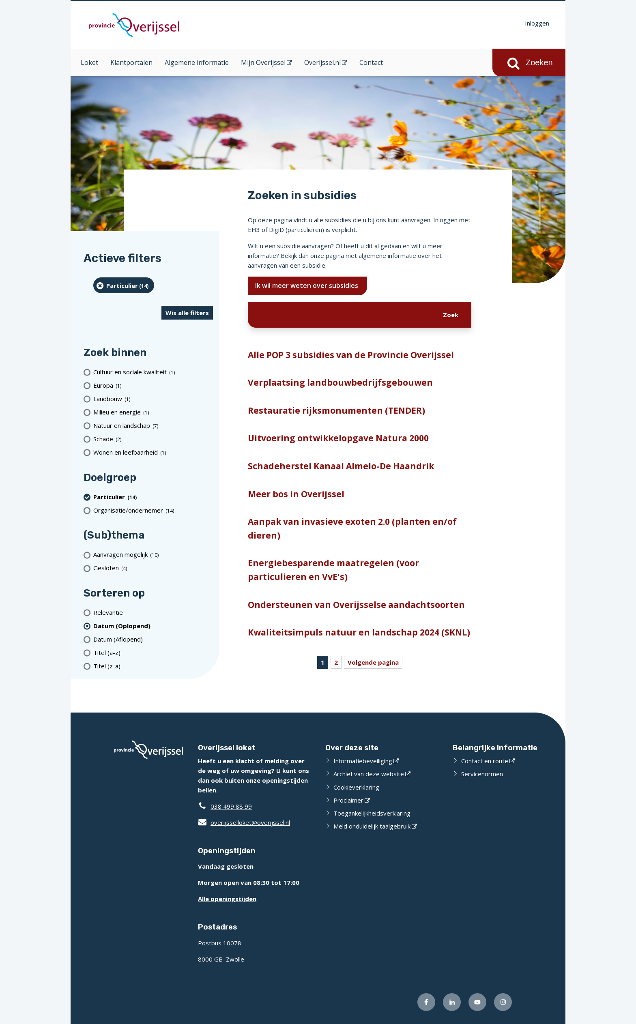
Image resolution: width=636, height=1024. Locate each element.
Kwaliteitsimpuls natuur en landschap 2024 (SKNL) (359, 632)
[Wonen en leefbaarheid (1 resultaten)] (153, 452)
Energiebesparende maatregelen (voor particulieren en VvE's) (333, 569)
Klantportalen (131, 62)
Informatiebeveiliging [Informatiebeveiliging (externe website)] (362, 761)
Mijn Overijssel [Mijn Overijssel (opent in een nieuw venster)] (263, 62)
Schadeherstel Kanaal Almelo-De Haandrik (341, 466)
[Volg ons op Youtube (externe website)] (477, 1002)
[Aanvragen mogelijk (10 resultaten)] (153, 554)
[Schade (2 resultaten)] (153, 439)
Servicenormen (482, 774)
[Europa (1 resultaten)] (153, 385)
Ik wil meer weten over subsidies (307, 285)
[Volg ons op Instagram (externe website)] (503, 1002)
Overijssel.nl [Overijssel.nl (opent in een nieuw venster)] (322, 62)
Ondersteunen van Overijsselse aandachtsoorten (356, 604)
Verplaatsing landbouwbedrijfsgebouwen (340, 382)
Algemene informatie (197, 62)
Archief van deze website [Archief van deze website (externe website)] (368, 774)
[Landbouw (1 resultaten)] (153, 399)
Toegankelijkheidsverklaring (371, 813)
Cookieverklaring (356, 787)
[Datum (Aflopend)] (153, 639)
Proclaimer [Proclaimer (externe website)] (348, 800)
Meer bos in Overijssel (296, 494)
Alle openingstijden (227, 899)
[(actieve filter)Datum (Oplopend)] (153, 625)
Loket (89, 62)
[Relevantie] (153, 612)
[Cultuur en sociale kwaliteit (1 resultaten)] (153, 372)
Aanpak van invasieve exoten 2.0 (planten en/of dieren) (352, 528)
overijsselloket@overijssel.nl (244, 822)
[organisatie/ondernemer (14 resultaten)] (153, 510)
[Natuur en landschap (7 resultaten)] (153, 425)
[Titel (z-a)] (153, 665)
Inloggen (537, 23)
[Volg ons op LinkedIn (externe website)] (452, 1002)
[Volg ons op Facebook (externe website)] (426, 1002)
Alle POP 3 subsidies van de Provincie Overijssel (351, 355)
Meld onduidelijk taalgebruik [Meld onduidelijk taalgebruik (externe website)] (371, 826)
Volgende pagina (373, 662)
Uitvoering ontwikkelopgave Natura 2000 (338, 438)
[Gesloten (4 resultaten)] (153, 568)
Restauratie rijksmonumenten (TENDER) (336, 410)
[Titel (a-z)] (153, 652)
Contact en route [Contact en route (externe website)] (484, 761)
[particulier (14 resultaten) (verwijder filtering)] (123, 285)
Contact (371, 62)
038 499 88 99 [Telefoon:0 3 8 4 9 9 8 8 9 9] (231, 806)
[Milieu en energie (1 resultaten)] (153, 412)
